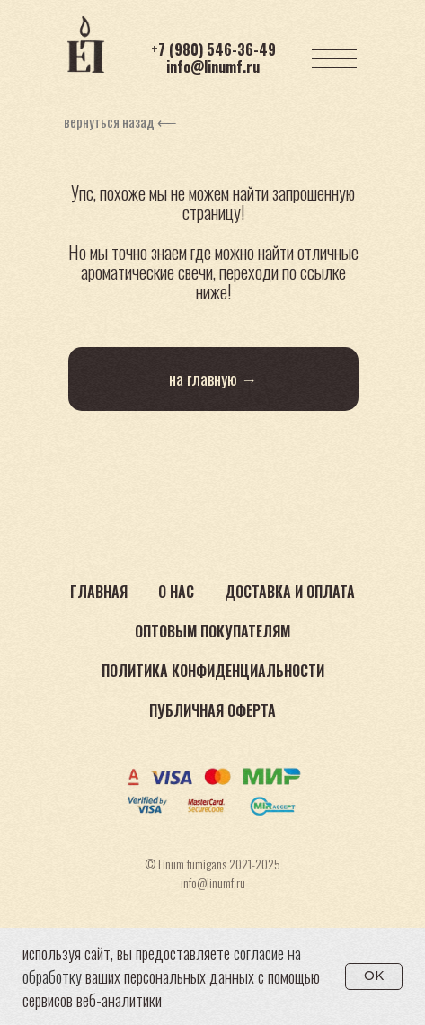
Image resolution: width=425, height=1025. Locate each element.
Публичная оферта (212, 710)
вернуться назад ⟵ (120, 121)
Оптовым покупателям (212, 631)
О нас (176, 591)
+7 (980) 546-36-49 (213, 49)
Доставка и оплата (290, 591)
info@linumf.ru (213, 66)
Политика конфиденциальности (213, 671)
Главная (99, 591)
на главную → (213, 378)
